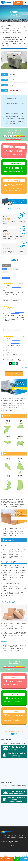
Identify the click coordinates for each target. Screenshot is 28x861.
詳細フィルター (6, 278)
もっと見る (14, 374)
